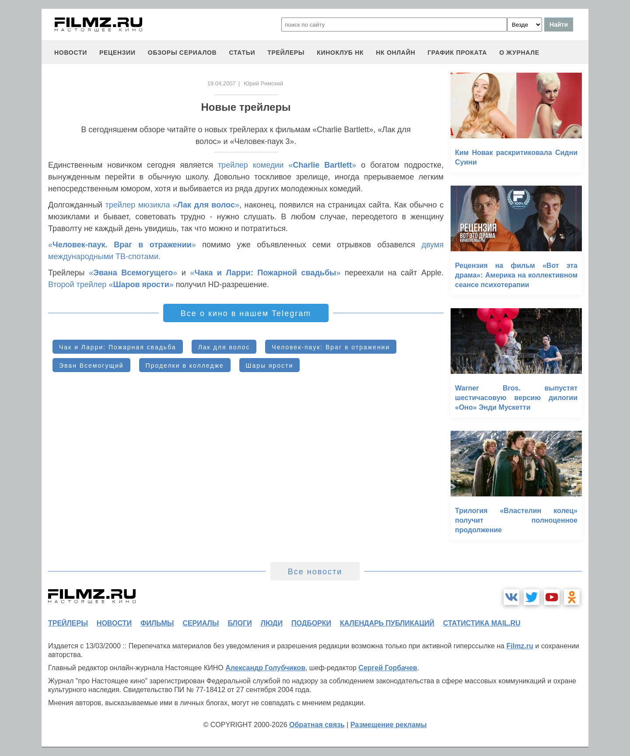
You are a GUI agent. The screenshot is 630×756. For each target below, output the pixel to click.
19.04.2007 (221, 83)
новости (70, 52)
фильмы (157, 623)
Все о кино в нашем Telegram (246, 313)
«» (122, 244)
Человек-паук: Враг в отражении (331, 347)
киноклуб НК (340, 52)
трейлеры (285, 52)
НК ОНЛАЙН (395, 52)
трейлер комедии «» (287, 165)
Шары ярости (270, 365)
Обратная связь (317, 724)
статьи (242, 52)
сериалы (200, 623)
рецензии (117, 52)
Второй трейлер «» (111, 284)
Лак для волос (224, 347)
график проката (457, 52)
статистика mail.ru (482, 623)
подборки (311, 623)
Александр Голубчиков (265, 668)
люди (272, 623)
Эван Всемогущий (91, 365)
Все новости (315, 571)
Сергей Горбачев (387, 668)
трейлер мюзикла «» (172, 204)
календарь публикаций (387, 623)
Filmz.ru (519, 646)
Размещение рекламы (388, 724)
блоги (240, 623)
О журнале (519, 52)
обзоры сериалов (182, 52)
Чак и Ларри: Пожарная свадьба (117, 347)
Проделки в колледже (185, 365)
